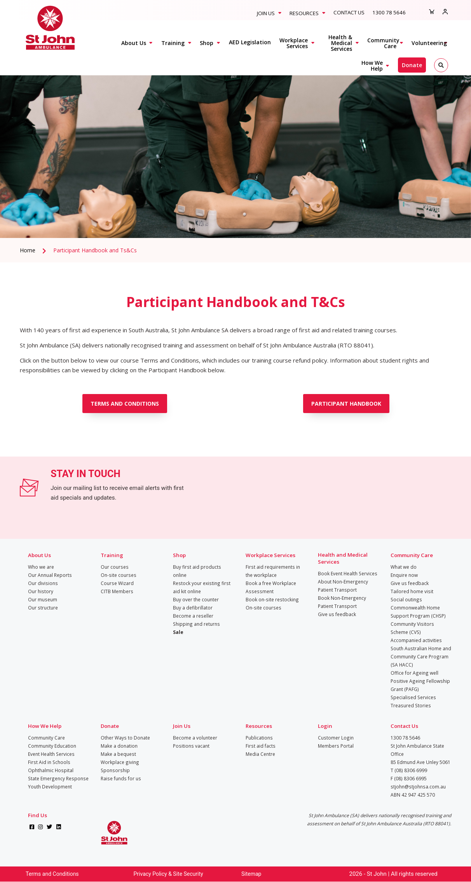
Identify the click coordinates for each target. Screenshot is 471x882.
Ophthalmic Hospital (50, 770)
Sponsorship (115, 770)
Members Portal (336, 746)
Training (173, 43)
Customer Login (336, 737)
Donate (412, 65)
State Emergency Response (58, 778)
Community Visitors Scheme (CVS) (412, 628)
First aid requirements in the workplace (273, 571)
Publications (259, 737)
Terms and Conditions (52, 874)
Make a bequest (118, 754)
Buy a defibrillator (193, 607)
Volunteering (429, 43)
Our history (40, 591)
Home (27, 250)
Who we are (41, 567)
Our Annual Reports (50, 575)
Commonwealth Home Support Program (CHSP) (418, 611)
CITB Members (117, 591)
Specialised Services (413, 697)
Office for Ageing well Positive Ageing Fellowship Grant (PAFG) (420, 681)
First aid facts (261, 746)
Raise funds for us (121, 778)
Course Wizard (117, 583)
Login (325, 725)
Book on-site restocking (272, 599)
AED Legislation (250, 42)
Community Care (383, 43)
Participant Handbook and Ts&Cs (95, 250)
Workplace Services (293, 43)
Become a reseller (193, 616)
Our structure (43, 607)
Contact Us (349, 12)
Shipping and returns (196, 624)
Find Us (37, 815)
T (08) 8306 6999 (409, 770)
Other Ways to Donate (125, 737)
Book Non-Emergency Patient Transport (342, 602)
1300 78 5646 (389, 12)
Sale (178, 632)
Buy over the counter (196, 599)
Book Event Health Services (347, 573)
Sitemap (251, 874)
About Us (133, 43)
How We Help (372, 65)
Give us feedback (337, 614)
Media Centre (260, 754)
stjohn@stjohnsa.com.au (418, 786)
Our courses (115, 567)
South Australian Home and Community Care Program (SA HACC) (421, 656)
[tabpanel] (235, 145)
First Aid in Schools (49, 762)
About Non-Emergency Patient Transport (343, 585)
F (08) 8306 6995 (409, 778)
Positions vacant (191, 746)
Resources (304, 13)
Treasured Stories (411, 705)
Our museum (42, 599)
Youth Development (50, 786)
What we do (404, 567)
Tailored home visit (412, 591)
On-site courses (118, 575)
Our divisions (43, 583)
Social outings (406, 599)
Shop (206, 43)
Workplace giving (120, 762)
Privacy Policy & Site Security (168, 874)
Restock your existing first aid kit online (201, 587)
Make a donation (119, 746)
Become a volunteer (195, 737)
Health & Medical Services (340, 42)
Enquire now (404, 575)
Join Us (266, 13)
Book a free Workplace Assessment (271, 587)
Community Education (52, 746)
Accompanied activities (416, 640)
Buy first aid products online (197, 571)
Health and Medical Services (343, 558)
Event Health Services (51, 754)
